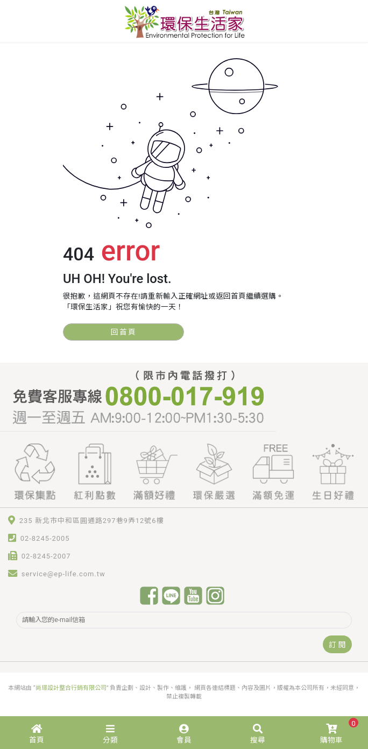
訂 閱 (337, 644)
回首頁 (124, 332)
